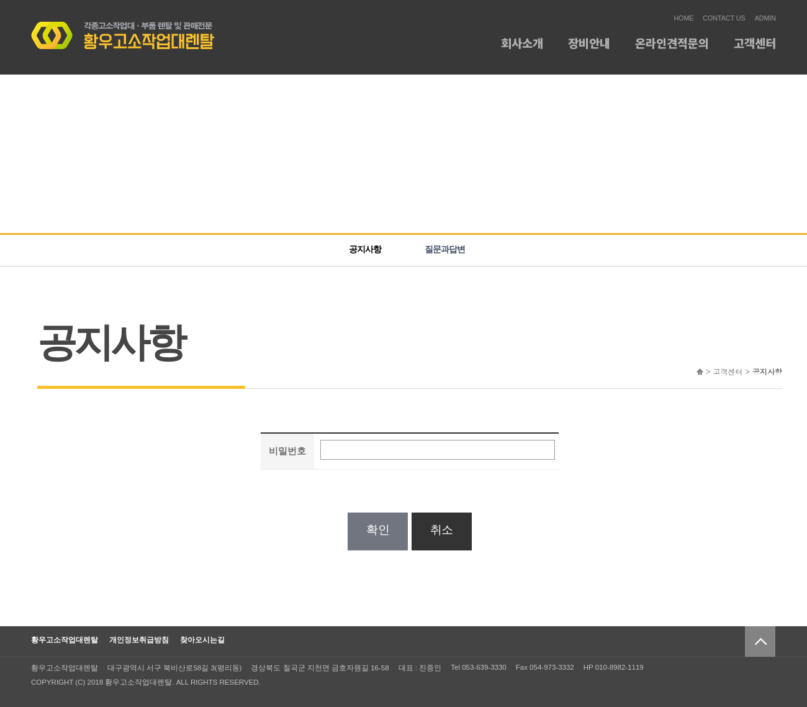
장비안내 (589, 42)
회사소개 (522, 42)
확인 (377, 529)
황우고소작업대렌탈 (64, 640)
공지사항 (365, 249)
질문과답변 (445, 249)
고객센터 (755, 42)
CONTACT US (724, 18)
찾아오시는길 (202, 640)
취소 (441, 529)
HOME (683, 18)
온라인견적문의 (672, 42)
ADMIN (765, 18)
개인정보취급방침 (139, 640)
